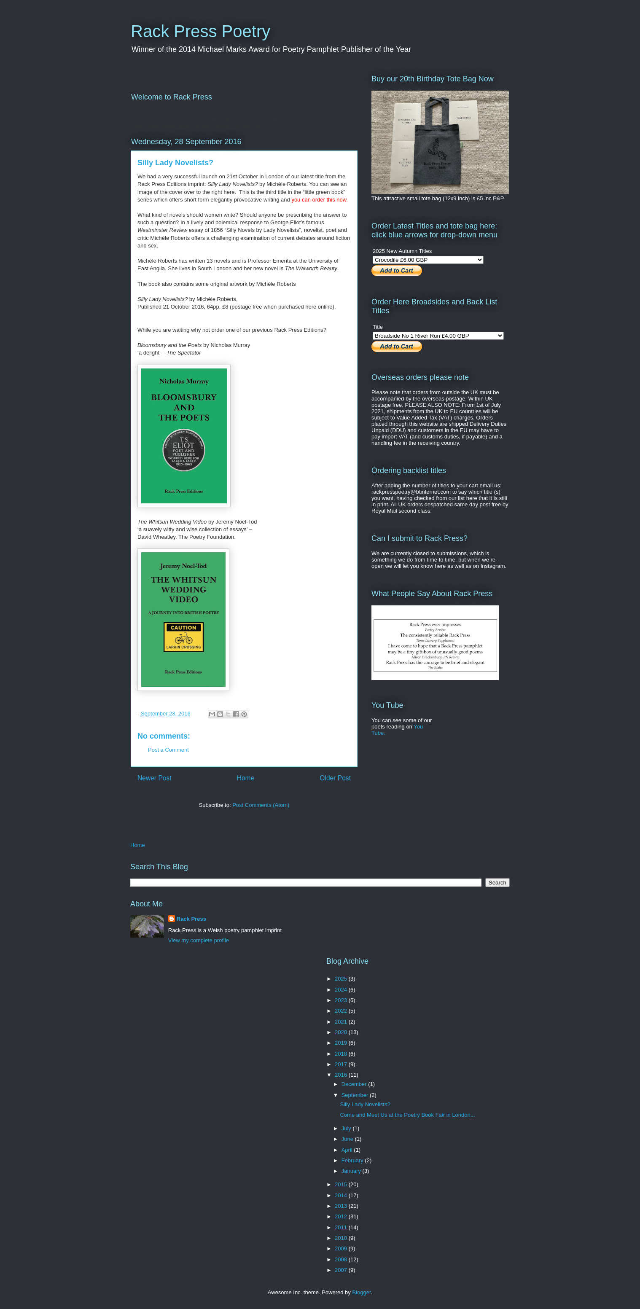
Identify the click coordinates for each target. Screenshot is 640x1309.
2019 (342, 1043)
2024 (342, 989)
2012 (342, 1216)
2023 (342, 1000)
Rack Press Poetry (200, 31)
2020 (342, 1032)
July (347, 1128)
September (356, 1095)
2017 (342, 1064)
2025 (342, 979)
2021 (342, 1022)
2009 (342, 1248)
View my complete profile (198, 940)
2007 (342, 1270)
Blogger (361, 1292)
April (348, 1150)
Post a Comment (168, 750)
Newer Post (154, 778)
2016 (342, 1075)
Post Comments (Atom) (260, 805)
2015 (342, 1184)
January (352, 1171)
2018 (342, 1054)
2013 (342, 1206)
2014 (342, 1195)
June (348, 1139)
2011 (342, 1227)
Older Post (335, 778)
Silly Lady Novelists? (365, 1104)
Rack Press (191, 919)
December (355, 1084)
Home (246, 778)
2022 (342, 1011)
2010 (342, 1238)
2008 (342, 1259)
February (353, 1160)
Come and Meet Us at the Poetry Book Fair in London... (407, 1115)
